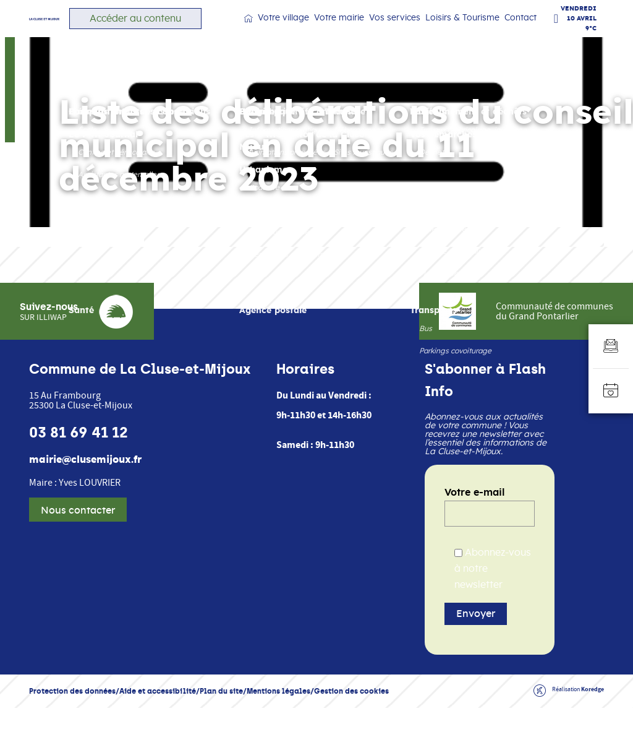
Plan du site (221, 720)
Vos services (410, 31)
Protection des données (72, 720)
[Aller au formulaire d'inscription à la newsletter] (610, 346)
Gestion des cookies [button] (351, 720)
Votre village (314, 31)
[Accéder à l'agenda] (610, 391)
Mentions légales (278, 720)
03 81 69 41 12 (78, 461)
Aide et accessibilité (157, 720)
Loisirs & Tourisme (467, 31)
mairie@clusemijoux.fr (85, 489)
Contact (520, 30)
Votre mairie (362, 31)
